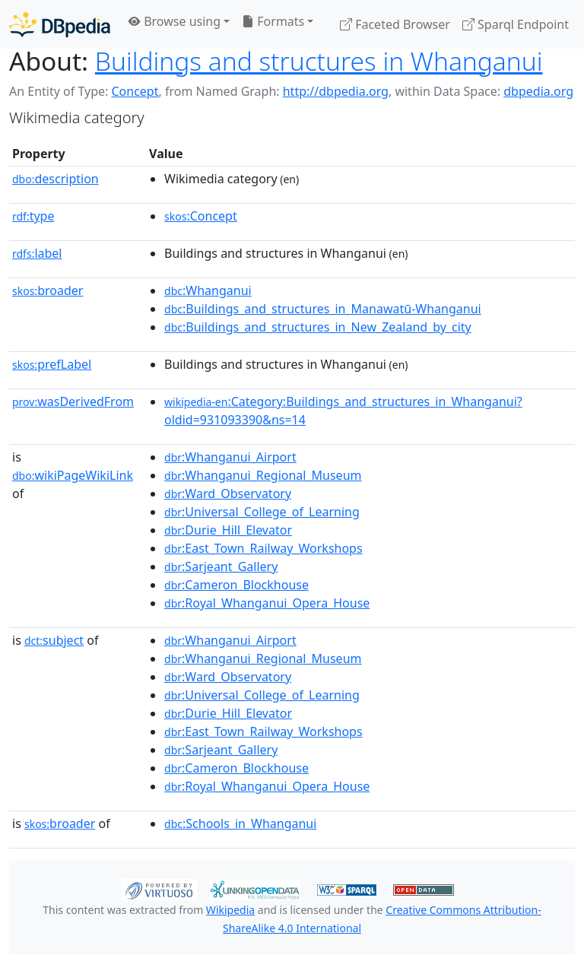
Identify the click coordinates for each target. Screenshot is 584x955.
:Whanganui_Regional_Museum (262, 475)
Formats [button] (273, 21)
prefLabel (51, 364)
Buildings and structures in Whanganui (319, 60)
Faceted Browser (395, 24)
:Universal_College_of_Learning (262, 511)
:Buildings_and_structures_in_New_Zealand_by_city (317, 327)
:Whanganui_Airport (230, 457)
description (55, 178)
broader (47, 290)
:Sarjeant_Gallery (221, 566)
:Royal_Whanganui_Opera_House (267, 603)
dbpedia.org (538, 91)
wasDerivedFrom (73, 401)
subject (54, 640)
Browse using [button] (175, 21)
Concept (134, 91)
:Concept (200, 216)
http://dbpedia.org (336, 91)
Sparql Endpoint (515, 24)
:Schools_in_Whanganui (240, 823)
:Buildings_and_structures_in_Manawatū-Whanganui (322, 308)
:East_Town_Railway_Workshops (263, 548)
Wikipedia (230, 910)
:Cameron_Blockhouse (236, 584)
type (33, 216)
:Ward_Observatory (227, 493)
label (37, 253)
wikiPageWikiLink (72, 475)
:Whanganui (208, 290)
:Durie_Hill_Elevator (228, 530)
